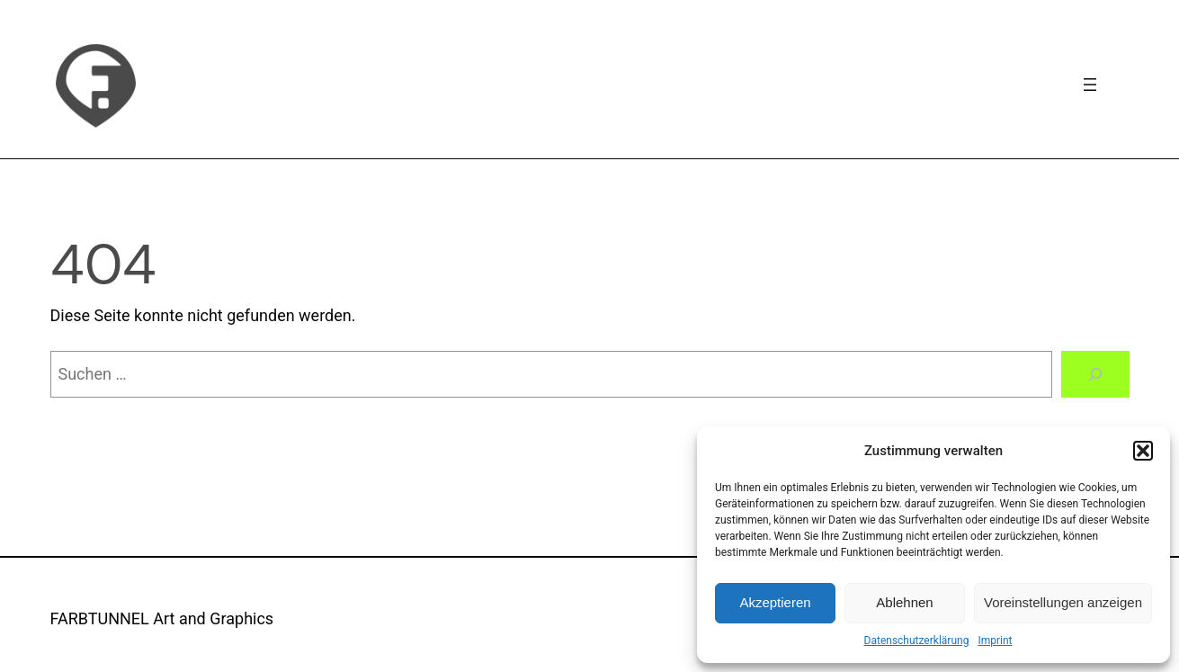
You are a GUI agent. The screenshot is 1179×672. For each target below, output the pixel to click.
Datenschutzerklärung (916, 640)
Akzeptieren (774, 602)
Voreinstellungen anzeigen (1063, 602)
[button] (1143, 451)
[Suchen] (1095, 374)
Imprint (995, 640)
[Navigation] (1090, 84)
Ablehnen (904, 602)
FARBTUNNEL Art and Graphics (162, 618)
